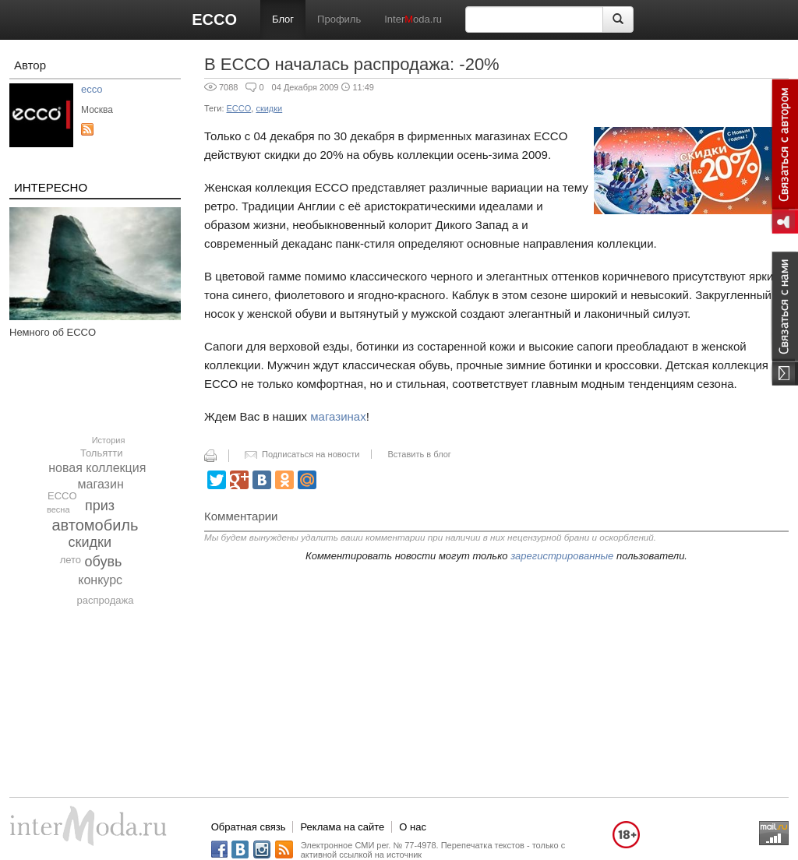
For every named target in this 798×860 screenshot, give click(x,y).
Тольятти (101, 453)
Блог (283, 19)
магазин (101, 484)
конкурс (100, 580)
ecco (91, 89)
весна (58, 509)
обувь (103, 561)
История (108, 440)
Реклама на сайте (342, 827)
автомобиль (95, 525)
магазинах (337, 416)
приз (100, 505)
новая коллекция (97, 467)
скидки (90, 542)
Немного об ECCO (52, 332)
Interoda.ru (413, 19)
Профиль (339, 19)
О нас (412, 827)
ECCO (214, 19)
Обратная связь (248, 827)
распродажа (104, 600)
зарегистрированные (561, 556)
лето (70, 560)
